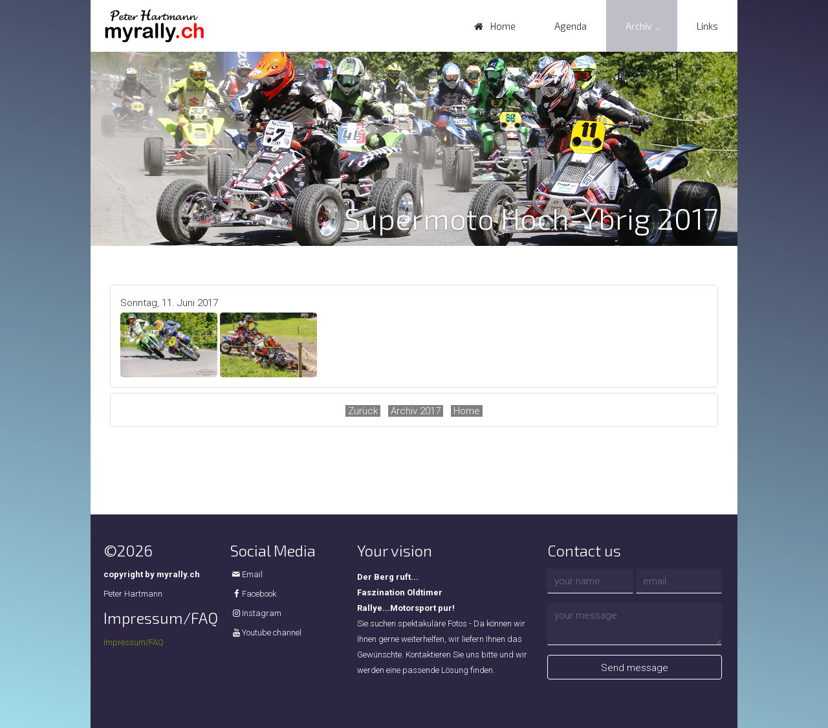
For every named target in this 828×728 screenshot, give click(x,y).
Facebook (259, 594)
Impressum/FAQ (134, 642)
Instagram (261, 613)
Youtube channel (271, 632)
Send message (634, 668)
